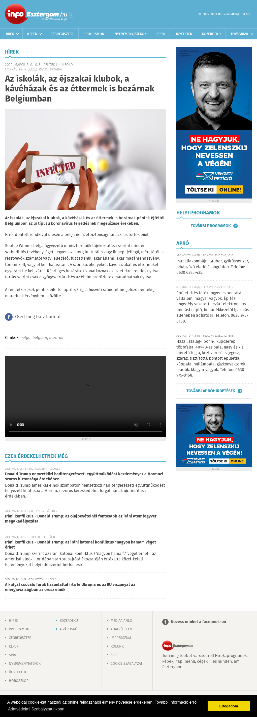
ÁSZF (114, 655)
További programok (211, 226)
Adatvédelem (122, 629)
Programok (93, 34)
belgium (40, 338)
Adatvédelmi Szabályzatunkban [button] (36, 709)
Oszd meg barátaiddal (37, 316)
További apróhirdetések (210, 391)
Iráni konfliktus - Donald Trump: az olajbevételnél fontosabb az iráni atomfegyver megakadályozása (80, 519)
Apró (160, 34)
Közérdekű (211, 34)
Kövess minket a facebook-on (198, 622)
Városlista (71, 14)
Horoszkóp (18, 681)
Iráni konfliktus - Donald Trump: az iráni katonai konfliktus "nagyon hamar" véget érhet (80, 545)
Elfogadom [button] (228, 706)
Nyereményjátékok (131, 34)
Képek (32, 34)
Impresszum (121, 638)
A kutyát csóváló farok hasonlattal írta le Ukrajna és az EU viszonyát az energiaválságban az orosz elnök (70, 587)
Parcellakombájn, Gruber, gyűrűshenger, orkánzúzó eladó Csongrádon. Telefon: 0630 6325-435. (212, 267)
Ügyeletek (183, 34)
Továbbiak (239, 34)
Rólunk (117, 646)
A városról (69, 629)
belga (25, 338)
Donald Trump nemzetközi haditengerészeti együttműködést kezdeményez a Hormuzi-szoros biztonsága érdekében (85, 476)
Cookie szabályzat (126, 663)
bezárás (56, 338)
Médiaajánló (121, 621)
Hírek (9, 34)
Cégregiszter (62, 34)
